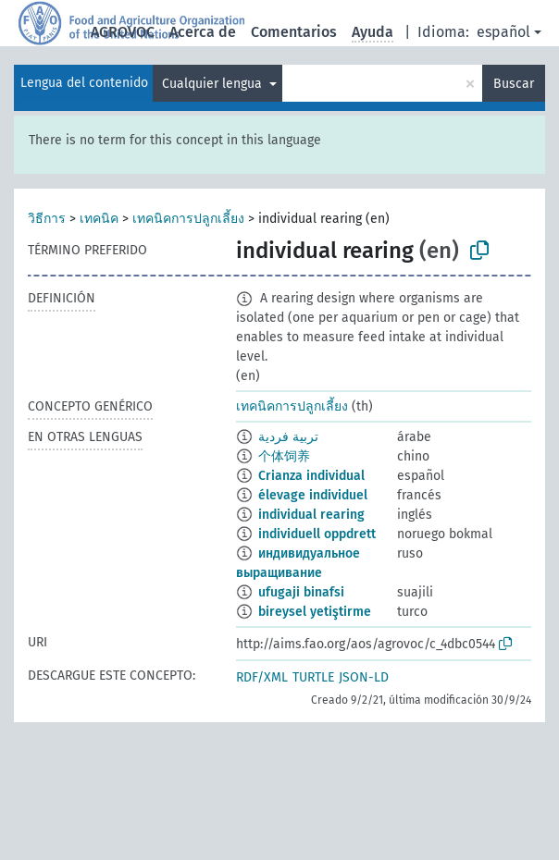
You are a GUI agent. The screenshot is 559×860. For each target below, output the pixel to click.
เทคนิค (99, 219)
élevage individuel (312, 495)
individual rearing (311, 514)
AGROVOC (123, 32)
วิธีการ (47, 219)
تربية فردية (288, 437)
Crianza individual (311, 476)
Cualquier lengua (214, 84)
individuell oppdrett (317, 534)
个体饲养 (284, 456)
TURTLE (313, 677)
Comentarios (294, 32)
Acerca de (202, 32)
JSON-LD (364, 677)
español (503, 32)
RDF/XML (262, 677)
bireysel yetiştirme (314, 612)
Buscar (513, 84)
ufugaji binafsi (301, 592)
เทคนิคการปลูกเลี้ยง (188, 219)
